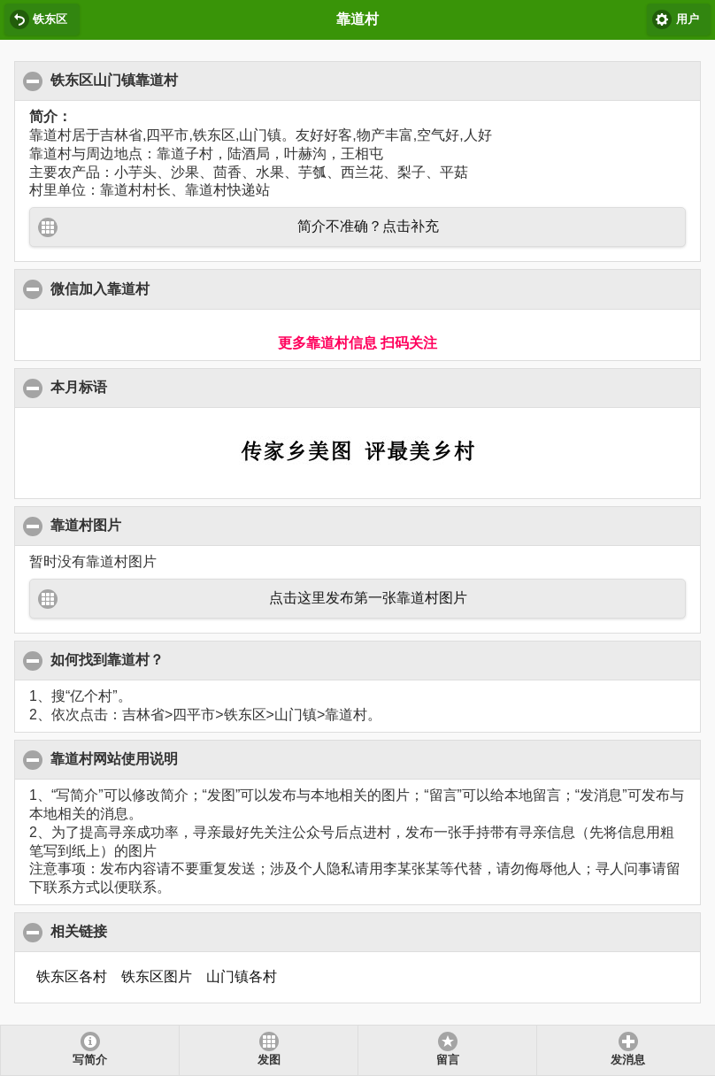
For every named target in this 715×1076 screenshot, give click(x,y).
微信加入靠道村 (100, 288)
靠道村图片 (86, 525)
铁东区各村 (71, 976)
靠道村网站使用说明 (114, 758)
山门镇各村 (241, 976)
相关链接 (79, 931)
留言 (447, 1060)
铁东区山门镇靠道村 (114, 80)
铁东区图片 (156, 976)
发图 (269, 1060)
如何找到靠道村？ (107, 659)
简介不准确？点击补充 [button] (368, 226)
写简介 (90, 1060)
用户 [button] (687, 19)
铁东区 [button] (50, 19)
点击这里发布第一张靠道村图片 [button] (368, 597)
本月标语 (79, 387)
